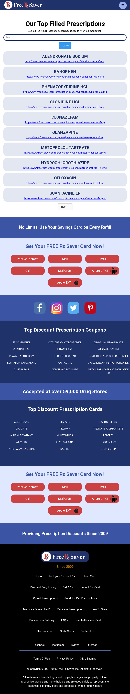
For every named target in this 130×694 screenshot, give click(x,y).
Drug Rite (21, 428)
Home (38, 576)
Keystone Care (65, 442)
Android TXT (100, 270)
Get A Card (69, 587)
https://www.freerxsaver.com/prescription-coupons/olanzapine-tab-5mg (65, 137)
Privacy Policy (65, 658)
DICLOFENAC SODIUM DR (65, 369)
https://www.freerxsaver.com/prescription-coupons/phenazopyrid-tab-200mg (65, 92)
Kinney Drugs (65, 435)
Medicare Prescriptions (71, 609)
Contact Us (87, 631)
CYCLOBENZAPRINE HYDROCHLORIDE (108, 362)
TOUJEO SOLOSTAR (65, 356)
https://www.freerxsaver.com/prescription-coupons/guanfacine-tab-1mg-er (65, 198)
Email (102, 259)
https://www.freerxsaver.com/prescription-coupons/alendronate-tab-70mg (65, 61)
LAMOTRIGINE (64, 349)
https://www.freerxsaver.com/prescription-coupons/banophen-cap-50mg (65, 76)
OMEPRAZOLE (21, 369)
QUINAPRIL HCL (21, 349)
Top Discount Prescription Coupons (65, 329)
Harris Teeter (108, 422)
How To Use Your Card (88, 620)
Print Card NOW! (28, 259)
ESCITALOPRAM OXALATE (21, 362)
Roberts (108, 435)
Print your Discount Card (63, 576)
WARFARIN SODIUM (108, 349)
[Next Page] (65, 206)
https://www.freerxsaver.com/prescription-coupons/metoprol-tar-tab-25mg (65, 152)
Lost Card (89, 576)
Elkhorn (65, 422)
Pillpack (65, 428)
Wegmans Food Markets (108, 428)
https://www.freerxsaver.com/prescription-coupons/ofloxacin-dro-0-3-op (65, 183)
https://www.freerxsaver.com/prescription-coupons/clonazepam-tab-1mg (65, 122)
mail (65, 259)
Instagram (58, 645)
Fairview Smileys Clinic (21, 449)
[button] (123, 5)
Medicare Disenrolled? (36, 609)
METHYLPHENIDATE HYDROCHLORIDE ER (108, 371)
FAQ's (64, 620)
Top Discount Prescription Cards (65, 409)
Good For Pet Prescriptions (80, 598)
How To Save (99, 609)
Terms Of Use (42, 658)
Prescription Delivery (41, 620)
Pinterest (91, 645)
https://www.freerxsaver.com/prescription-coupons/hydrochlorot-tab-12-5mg (65, 168)
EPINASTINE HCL (21, 342)
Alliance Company (21, 435)
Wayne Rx (21, 442)
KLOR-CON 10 (65, 362)
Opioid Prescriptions (45, 598)
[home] (24, 5)
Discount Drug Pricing (43, 587)
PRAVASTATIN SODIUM (21, 356)
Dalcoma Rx (108, 442)
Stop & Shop (108, 449)
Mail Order (65, 270)
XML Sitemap (88, 658)
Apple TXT (64, 282)
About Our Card (91, 587)
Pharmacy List (44, 631)
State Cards (67, 631)
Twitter (75, 645)
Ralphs (64, 449)
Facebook (39, 645)
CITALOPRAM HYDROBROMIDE (65, 342)
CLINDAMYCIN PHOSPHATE (108, 342)
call (27, 270)
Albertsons (21, 422)
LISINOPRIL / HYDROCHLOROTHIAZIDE (108, 356)
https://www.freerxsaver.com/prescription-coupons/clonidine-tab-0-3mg (65, 107)
